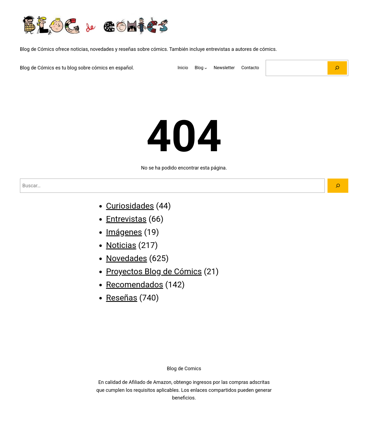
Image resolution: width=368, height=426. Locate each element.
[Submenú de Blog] (205, 67)
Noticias (121, 245)
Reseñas (121, 297)
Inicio (183, 67)
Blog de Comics (184, 368)
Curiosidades (130, 206)
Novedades (126, 258)
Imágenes (124, 232)
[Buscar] (337, 68)
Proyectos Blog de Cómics (154, 271)
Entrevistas (126, 219)
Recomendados (134, 284)
